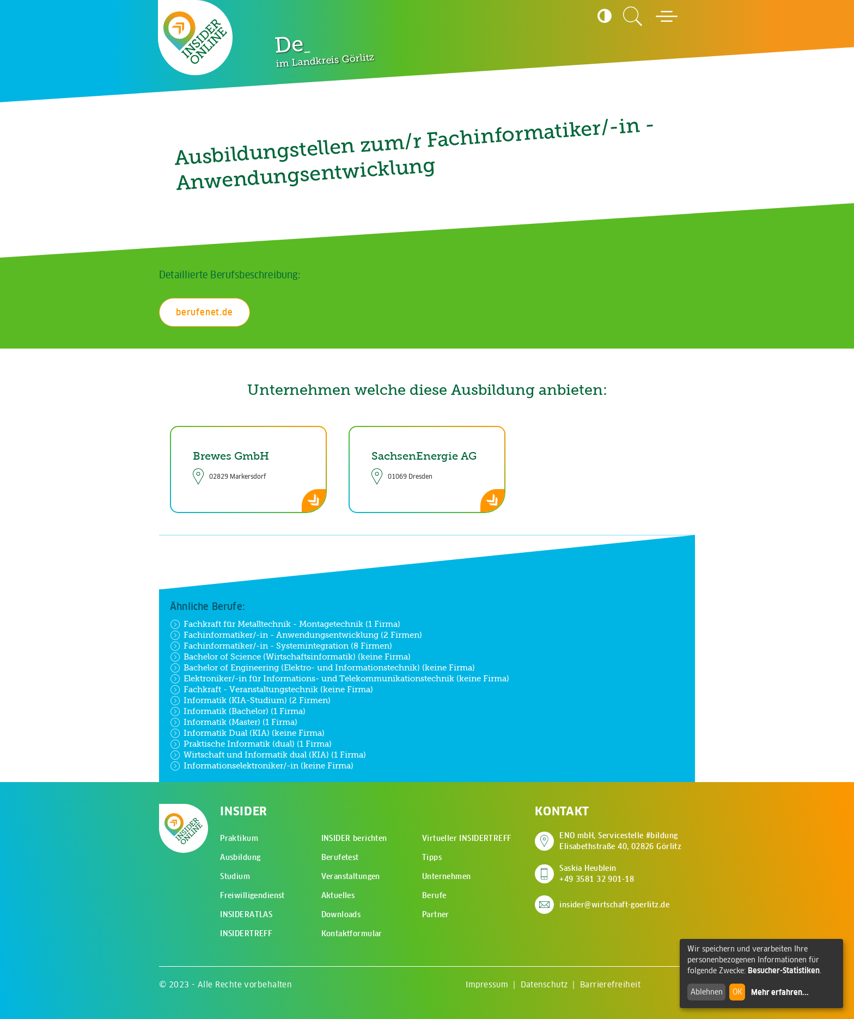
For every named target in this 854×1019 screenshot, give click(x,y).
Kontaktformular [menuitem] (351, 933)
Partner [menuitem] (435, 914)
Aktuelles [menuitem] (338, 895)
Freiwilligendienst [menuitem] (252, 895)
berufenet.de (204, 312)
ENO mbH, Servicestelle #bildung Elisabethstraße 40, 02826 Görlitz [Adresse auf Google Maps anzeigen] (620, 841)
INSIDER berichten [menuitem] (354, 838)
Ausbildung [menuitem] (240, 857)
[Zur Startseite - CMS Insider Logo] (195, 37)
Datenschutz (544, 984)
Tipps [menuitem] (432, 857)
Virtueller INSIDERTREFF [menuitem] (466, 838)
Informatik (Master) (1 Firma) (233, 722)
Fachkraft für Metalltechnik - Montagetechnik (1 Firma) (285, 624)
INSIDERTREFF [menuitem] (246, 933)
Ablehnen (707, 991)
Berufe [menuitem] (434, 895)
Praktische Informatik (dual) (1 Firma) (251, 744)
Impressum (487, 984)
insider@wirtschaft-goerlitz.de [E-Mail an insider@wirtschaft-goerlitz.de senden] (614, 904)
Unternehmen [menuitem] (446, 876)
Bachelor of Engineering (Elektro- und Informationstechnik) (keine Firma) (322, 667)
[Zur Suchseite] (633, 16)
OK (737, 991)
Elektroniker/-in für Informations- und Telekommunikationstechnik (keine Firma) (339, 678)
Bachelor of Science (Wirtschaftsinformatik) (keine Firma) (290, 656)
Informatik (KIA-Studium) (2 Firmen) (250, 700)
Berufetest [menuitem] (340, 857)
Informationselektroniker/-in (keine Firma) (261, 765)
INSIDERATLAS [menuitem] (246, 914)
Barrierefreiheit (610, 984)
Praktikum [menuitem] (239, 838)
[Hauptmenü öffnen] (666, 16)
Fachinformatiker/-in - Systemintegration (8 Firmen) (281, 645)
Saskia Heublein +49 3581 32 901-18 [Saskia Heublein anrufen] (596, 873)
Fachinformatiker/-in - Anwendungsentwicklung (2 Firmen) (296, 635)
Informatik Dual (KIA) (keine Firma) (247, 733)
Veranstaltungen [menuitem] (350, 876)
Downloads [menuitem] (341, 914)
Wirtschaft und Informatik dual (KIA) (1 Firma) (268, 754)
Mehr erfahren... (780, 992)
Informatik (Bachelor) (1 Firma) (238, 711)
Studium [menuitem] (235, 876)
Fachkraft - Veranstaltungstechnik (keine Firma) (271, 689)
